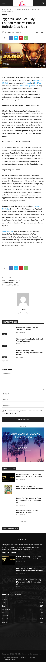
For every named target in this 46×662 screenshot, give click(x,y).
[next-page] (7, 361)
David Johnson (7, 231)
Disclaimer (23, 657)
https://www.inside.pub (23, 313)
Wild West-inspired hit (27, 86)
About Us (7, 657)
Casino (9, 9)
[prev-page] (3, 361)
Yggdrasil (27, 83)
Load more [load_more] (23, 522)
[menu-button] (4, 3)
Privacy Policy (32, 657)
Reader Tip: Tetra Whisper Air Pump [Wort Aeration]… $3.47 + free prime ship (28, 500)
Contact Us (14, 657)
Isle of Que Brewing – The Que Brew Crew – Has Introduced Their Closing (11, 282)
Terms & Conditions (10, 659)
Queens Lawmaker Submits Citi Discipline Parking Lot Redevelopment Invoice (29, 353)
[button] (43, 3)
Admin (9, 32)
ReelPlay (37, 83)
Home (4, 9)
